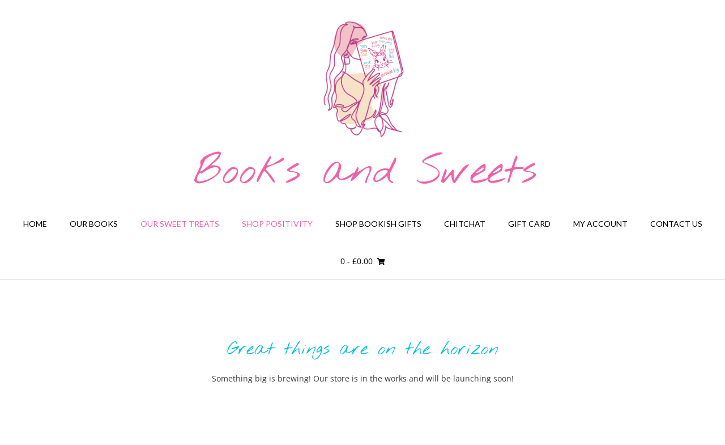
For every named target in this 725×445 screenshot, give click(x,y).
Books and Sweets (365, 172)
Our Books (94, 223)
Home (35, 223)
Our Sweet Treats (179, 223)
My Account (600, 223)
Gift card (529, 223)
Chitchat (464, 223)
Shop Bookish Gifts (378, 223)
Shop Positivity (277, 223)
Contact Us (676, 223)
